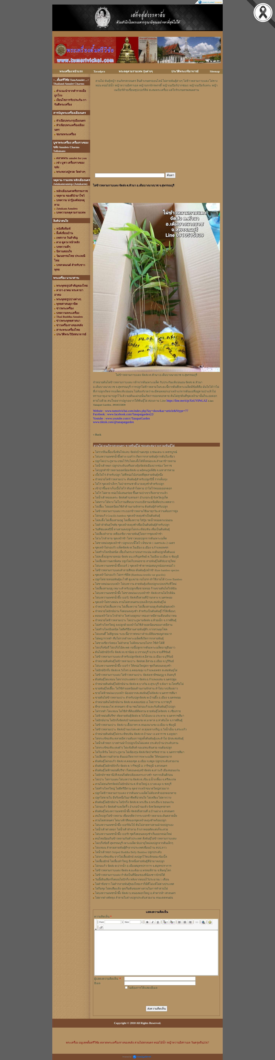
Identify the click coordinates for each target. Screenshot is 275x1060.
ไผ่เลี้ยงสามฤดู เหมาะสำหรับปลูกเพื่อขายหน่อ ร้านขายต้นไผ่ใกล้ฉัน (136, 588)
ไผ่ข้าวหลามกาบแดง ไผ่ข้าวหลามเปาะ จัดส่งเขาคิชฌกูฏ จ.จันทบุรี (135, 674)
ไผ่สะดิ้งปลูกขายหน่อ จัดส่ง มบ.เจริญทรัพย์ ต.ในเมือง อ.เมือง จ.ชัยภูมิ (137, 556)
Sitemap (215, 71)
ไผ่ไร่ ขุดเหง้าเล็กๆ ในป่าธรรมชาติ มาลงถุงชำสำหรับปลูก (129, 483)
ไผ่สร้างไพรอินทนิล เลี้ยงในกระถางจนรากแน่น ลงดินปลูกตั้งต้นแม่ (135, 552)
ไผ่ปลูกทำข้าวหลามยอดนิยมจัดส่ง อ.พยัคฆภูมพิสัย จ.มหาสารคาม (135, 470)
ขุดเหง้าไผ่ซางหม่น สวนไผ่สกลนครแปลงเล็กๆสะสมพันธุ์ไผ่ (130, 602)
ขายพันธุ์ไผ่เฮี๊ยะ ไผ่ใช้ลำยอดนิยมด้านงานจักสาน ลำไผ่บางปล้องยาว (136, 688)
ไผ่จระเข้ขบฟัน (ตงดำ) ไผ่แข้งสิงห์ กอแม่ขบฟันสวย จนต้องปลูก (133, 747)
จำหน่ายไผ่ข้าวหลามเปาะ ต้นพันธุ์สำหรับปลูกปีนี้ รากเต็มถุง (131, 479)
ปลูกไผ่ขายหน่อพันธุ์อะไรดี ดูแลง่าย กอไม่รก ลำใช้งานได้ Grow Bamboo (138, 579)
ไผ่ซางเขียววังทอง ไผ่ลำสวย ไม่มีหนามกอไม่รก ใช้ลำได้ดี (130, 643)
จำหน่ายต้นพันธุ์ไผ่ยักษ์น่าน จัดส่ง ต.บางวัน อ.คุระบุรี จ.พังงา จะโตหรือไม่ (139, 683)
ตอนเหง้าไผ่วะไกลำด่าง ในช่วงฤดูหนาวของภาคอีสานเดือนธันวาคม (136, 615)
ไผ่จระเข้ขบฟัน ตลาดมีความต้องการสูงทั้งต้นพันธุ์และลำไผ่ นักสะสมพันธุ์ (139, 738)
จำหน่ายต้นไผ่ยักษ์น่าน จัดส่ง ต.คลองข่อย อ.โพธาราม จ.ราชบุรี (133, 702)
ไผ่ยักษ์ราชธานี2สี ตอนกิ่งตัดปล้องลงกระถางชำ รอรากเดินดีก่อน (134, 774)
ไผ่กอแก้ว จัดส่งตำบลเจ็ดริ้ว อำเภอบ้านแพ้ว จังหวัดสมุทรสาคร (132, 806)
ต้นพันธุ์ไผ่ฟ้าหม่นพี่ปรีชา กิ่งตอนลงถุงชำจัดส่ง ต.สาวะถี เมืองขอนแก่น (137, 770)
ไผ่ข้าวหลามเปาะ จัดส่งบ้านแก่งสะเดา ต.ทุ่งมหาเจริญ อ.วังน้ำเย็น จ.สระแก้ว (141, 729)
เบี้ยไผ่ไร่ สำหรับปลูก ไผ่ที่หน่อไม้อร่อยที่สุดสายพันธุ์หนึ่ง (129, 474)
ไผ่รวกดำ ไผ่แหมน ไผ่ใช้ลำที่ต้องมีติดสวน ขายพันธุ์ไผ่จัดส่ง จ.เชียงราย (138, 711)
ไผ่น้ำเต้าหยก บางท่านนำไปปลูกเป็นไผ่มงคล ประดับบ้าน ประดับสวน (136, 743)
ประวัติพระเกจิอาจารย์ (184, 71)
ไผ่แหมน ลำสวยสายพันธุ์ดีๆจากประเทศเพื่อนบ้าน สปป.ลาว (130, 847)
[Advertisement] (156, 103)
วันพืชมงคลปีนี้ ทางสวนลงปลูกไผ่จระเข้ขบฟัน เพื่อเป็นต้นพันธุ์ (132, 529)
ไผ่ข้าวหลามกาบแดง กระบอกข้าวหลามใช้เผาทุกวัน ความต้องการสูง (136, 511)
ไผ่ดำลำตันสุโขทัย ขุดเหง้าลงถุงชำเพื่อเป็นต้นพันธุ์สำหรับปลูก (132, 524)
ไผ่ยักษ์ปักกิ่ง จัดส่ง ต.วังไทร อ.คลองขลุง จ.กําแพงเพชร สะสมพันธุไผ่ (136, 670)
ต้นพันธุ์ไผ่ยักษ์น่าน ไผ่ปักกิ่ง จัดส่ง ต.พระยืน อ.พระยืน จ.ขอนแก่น (134, 802)
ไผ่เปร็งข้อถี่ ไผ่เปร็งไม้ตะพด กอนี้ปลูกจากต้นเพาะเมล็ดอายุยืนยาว (135, 647)
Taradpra (99, 71)
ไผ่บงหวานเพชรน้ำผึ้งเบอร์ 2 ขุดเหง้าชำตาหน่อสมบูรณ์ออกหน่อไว (135, 565)
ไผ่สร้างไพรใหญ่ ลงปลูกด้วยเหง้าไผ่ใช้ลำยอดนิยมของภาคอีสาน (133, 624)
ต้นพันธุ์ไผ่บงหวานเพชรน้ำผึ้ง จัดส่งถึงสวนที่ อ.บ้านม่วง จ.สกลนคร (134, 811)
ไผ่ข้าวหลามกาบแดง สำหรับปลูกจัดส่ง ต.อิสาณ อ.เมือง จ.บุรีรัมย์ (134, 656)
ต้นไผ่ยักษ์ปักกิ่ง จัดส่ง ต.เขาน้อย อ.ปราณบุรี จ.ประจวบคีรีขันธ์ (132, 652)
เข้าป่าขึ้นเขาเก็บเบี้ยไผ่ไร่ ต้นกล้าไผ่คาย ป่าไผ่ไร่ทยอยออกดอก (133, 488)
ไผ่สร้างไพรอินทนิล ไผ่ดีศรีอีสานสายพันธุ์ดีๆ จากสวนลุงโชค (131, 629)
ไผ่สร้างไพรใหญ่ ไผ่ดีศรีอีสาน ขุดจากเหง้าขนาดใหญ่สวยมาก (132, 788)
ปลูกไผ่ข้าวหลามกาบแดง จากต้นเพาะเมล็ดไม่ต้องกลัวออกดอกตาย (135, 793)
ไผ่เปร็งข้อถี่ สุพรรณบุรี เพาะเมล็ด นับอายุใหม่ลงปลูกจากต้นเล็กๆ (134, 843)
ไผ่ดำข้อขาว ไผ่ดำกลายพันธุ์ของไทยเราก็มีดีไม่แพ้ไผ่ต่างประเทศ (134, 884)
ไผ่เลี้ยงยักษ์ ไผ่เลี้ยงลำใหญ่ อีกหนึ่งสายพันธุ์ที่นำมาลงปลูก (130, 861)
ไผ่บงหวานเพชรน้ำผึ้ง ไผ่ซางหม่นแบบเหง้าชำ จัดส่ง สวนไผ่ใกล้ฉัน (135, 593)
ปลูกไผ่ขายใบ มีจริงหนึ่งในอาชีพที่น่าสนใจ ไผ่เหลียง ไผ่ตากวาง (133, 797)
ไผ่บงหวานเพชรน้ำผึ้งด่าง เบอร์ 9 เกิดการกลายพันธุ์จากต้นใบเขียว (135, 456)
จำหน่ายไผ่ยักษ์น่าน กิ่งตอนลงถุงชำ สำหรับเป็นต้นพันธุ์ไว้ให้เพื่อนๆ (135, 611)
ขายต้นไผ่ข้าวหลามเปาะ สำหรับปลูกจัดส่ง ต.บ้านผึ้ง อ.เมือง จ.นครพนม (138, 697)
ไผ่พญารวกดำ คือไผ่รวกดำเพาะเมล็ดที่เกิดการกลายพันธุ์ (129, 638)
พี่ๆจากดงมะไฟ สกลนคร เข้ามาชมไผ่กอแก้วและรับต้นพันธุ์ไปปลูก (135, 706)
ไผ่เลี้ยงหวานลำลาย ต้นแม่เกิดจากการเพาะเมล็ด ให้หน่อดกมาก (133, 756)
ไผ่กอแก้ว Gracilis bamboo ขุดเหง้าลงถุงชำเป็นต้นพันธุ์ (127, 515)
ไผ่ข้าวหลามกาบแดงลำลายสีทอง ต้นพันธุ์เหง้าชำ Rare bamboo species (137, 570)
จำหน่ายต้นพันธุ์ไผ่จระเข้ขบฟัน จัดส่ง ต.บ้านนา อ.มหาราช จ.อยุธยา (136, 733)
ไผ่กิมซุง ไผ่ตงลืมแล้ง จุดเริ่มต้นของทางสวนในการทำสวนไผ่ (131, 888)
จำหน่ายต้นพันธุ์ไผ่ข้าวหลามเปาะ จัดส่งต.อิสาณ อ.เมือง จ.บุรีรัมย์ (134, 661)
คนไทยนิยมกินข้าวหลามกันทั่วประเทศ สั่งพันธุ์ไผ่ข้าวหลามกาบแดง (135, 838)
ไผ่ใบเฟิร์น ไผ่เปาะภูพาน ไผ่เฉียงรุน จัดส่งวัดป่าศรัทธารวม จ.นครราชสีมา (139, 752)
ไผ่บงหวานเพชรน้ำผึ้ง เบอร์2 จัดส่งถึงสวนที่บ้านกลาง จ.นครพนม (133, 597)
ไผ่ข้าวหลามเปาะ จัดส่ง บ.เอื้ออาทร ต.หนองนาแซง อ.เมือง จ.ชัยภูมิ (135, 724)
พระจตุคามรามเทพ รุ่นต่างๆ (136, 71)
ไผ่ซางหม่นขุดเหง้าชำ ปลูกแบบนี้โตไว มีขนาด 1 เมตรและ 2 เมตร (135, 542)
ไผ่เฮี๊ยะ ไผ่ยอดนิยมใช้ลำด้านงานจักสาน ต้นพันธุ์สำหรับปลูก (131, 506)
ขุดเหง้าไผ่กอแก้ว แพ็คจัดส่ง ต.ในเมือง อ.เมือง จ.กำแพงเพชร (131, 547)
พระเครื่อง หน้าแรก (71, 71)
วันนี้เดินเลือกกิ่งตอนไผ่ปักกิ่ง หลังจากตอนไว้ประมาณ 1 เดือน (132, 879)
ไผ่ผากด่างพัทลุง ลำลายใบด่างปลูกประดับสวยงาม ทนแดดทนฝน (134, 897)
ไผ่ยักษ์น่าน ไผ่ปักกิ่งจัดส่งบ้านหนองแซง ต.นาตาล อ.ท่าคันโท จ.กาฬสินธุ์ (138, 720)
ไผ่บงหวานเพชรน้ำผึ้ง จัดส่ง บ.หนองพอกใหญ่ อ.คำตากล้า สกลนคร (135, 893)
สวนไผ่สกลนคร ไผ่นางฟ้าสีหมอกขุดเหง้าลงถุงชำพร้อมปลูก (130, 820)
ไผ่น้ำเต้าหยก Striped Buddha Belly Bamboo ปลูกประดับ (128, 852)
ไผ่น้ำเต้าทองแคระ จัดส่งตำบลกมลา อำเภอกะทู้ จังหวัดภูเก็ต (131, 497)
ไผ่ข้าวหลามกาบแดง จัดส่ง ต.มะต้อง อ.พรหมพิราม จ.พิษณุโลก (133, 870)
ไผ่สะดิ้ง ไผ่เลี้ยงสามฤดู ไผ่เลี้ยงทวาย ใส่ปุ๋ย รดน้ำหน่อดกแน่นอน (134, 520)
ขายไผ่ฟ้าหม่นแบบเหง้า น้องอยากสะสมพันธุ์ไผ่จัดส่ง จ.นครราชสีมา (136, 693)
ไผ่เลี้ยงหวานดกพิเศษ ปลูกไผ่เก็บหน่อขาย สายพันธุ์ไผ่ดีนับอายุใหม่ (135, 561)
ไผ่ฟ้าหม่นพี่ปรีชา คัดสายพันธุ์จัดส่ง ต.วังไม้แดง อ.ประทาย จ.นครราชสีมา (139, 715)
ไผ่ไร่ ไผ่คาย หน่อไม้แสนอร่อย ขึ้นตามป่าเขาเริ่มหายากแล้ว (131, 492)
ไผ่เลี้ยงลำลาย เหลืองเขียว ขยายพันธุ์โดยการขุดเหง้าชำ (128, 533)
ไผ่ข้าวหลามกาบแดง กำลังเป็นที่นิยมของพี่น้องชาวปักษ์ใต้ (130, 874)
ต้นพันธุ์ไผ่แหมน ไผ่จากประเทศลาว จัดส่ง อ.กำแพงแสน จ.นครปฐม (136, 679)
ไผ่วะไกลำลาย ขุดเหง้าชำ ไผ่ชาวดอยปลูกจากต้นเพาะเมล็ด (131, 538)
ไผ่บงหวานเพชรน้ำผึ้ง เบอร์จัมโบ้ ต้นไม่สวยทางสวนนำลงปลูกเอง (134, 824)
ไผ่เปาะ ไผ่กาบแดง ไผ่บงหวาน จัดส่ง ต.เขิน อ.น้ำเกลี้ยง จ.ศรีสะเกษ (135, 779)
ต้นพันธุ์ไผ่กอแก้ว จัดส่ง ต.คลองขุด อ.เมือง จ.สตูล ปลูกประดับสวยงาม (137, 761)
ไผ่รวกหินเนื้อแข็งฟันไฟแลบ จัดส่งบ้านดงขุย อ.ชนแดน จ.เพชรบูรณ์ (136, 452)
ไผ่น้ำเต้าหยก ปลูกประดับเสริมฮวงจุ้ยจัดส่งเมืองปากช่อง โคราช (133, 465)
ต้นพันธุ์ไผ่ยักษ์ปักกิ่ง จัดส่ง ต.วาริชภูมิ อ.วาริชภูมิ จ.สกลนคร (131, 765)
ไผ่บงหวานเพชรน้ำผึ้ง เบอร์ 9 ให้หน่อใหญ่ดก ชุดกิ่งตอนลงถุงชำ (133, 665)
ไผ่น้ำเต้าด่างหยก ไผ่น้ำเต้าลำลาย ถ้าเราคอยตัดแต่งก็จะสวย (131, 829)
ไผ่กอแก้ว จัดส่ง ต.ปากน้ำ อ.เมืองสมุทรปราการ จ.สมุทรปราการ (133, 865)
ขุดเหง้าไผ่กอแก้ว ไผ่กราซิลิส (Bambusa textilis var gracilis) (130, 574)
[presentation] (153, 997)
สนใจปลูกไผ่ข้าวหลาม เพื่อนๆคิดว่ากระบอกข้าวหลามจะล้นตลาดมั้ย (136, 815)
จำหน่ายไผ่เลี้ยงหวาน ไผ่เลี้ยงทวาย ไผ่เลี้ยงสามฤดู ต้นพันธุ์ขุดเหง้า (135, 606)
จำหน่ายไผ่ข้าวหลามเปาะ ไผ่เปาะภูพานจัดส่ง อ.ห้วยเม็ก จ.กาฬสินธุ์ (135, 620)
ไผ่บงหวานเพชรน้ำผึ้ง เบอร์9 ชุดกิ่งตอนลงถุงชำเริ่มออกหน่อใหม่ (133, 833)
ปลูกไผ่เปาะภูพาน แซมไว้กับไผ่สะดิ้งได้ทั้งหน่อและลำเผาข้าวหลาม (135, 461)
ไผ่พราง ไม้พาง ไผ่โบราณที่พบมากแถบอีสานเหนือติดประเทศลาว (134, 502)
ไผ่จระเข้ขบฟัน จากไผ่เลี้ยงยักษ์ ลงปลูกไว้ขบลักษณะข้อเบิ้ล (131, 856)
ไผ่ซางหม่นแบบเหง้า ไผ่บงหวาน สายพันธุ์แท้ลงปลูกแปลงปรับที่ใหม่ (136, 583)
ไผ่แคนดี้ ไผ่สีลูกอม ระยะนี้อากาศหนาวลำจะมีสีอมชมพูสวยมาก (133, 633)
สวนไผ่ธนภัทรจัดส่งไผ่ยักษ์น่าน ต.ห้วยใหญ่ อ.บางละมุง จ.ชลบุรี (133, 783)
